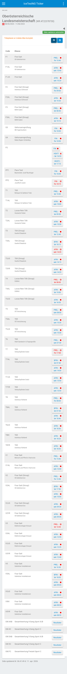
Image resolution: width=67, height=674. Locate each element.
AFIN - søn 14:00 (57, 369)
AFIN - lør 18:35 (57, 447)
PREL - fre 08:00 (57, 399)
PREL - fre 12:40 (57, 477)
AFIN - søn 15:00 (57, 203)
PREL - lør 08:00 (57, 281)
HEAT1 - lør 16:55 (57, 155)
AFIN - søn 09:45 (57, 515)
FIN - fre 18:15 (57, 182)
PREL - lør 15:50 (57, 192)
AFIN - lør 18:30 (57, 427)
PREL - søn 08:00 (57, 311)
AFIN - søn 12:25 (57, 545)
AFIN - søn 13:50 (57, 379)
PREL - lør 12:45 (57, 233)
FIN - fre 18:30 (57, 129)
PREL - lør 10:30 (57, 566)
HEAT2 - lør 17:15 (57, 162)
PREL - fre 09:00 (57, 89)
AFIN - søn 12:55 (57, 535)
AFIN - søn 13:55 (57, 389)
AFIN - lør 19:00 (57, 291)
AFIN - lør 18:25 (57, 437)
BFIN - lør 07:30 (57, 409)
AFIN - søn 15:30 (57, 331)
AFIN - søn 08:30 (57, 604)
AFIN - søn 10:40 (57, 69)
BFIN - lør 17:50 (57, 487)
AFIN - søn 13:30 (57, 223)
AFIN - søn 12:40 (57, 556)
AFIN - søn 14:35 (57, 250)
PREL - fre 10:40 (57, 59)
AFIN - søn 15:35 (57, 321)
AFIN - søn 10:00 (57, 495)
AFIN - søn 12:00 (57, 467)
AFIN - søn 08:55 (57, 614)
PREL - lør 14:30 (57, 525)
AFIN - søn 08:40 (57, 593)
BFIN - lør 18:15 (57, 243)
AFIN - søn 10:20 (57, 79)
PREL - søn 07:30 (57, 341)
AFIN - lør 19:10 (57, 119)
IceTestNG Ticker (33, 3)
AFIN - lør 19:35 (57, 99)
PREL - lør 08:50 (57, 109)
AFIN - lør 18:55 (57, 301)
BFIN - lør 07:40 (57, 361)
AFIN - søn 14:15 (57, 261)
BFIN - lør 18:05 (57, 576)
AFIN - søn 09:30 (57, 505)
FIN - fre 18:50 (57, 140)
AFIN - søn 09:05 (57, 583)
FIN (55, 149)
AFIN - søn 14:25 (57, 271)
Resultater (57, 623)
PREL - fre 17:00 (57, 351)
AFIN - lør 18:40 (57, 417)
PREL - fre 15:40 (57, 457)
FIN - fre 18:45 (57, 172)
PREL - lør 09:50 (57, 213)
